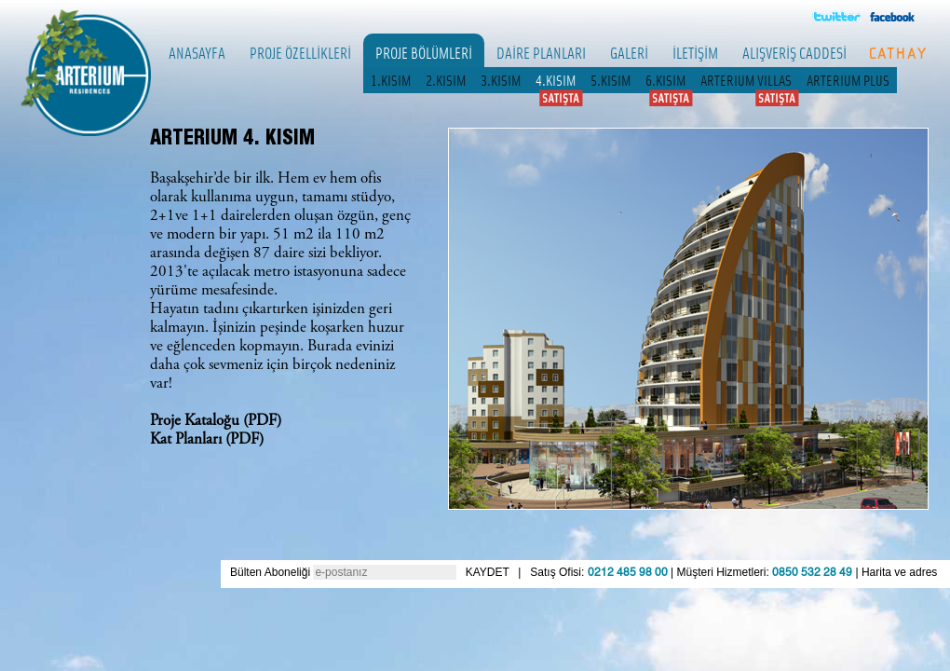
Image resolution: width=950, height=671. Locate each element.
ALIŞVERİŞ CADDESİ (794, 52)
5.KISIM (610, 80)
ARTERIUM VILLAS (746, 80)
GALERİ (629, 52)
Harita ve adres (899, 572)
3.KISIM (501, 80)
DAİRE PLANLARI (541, 52)
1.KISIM (391, 80)
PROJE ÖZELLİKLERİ (300, 52)
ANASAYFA (197, 52)
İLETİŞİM (695, 52)
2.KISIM (446, 80)
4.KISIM (556, 80)
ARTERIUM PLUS (848, 80)
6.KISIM (665, 80)
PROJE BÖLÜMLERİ (423, 52)
